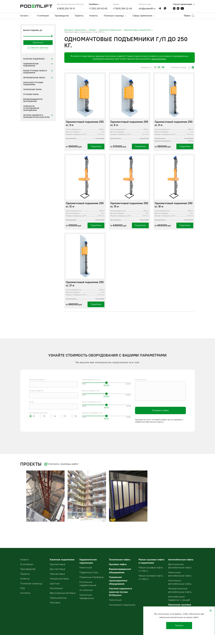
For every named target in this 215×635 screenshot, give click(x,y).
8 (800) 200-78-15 (66, 8)
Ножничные (85, 567)
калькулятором (158, 59)
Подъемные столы (88, 572)
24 (158, 67)
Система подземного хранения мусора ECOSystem (36, 116)
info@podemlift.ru (147, 8)
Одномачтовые (57, 564)
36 (162, 67)
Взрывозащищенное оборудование (32, 100)
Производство (62, 15)
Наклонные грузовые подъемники (33, 84)
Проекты (79, 15)
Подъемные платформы (91, 577)
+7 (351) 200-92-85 (98, 8)
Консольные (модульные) (122, 605)
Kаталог (24, 559)
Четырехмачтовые (59, 578)
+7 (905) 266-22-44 (122, 8)
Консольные (56, 588)
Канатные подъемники (34, 59)
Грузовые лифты (31, 94)
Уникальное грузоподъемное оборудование (31, 108)
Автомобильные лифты (34, 78)
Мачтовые (55, 602)
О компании (43, 15)
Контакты (25, 593)
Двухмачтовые (57, 569)
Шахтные (54, 583)
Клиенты (93, 15)
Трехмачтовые (57, 574)
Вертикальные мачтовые (62, 593)
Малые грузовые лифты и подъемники (35, 72)
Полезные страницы (114, 15)
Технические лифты (32, 89)
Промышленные (58, 598)
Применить (38, 42)
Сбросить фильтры (40, 47)
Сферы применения (142, 15)
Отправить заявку (160, 410)
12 (155, 67)
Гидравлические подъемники (31, 65)
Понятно (179, 625)
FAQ (22, 588)
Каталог (24, 15)
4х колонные (86, 590)
